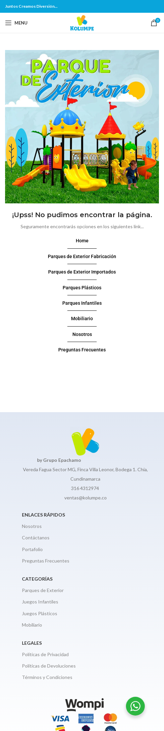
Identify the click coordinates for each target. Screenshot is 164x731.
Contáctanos (36, 537)
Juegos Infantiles (40, 601)
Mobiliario (32, 625)
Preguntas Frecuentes (45, 561)
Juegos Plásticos (39, 613)
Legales (32, 643)
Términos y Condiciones (47, 677)
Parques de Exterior (43, 590)
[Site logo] (82, 22)
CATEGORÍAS (37, 579)
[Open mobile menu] (16, 23)
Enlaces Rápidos (43, 515)
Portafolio (32, 549)
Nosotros (32, 526)
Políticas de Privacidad (45, 654)
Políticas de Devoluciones (49, 666)
